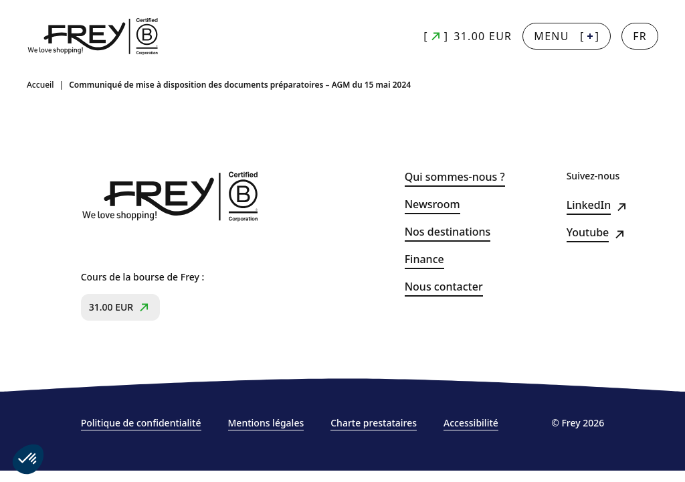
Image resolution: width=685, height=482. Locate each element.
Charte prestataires (373, 423)
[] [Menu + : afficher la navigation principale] (566, 36)
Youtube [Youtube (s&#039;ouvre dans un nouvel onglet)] (588, 233)
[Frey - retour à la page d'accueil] (94, 36)
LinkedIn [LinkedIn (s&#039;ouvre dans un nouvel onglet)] (589, 205)
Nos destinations (448, 232)
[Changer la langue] (639, 36)
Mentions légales (266, 423)
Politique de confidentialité (141, 423)
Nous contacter (444, 287)
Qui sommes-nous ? (455, 177)
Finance (424, 259)
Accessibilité (471, 423)
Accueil (40, 85)
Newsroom (432, 204)
